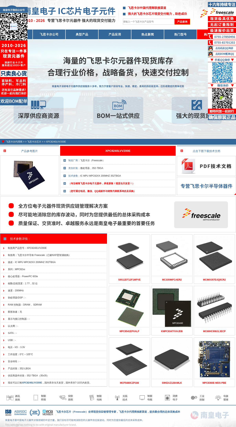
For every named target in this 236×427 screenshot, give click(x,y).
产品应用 (115, 34)
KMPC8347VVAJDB (172, 331)
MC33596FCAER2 (172, 279)
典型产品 (82, 34)
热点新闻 (147, 34)
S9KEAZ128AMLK (172, 383)
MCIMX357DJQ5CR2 (214, 279)
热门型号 (180, 34)
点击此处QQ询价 (224, 48)
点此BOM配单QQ (224, 54)
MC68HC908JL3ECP (214, 331)
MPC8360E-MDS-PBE (214, 383)
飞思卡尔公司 (49, 34)
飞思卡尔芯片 (34, 141)
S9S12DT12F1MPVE (129, 279)
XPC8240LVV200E (56, 141)
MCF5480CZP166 (129, 383)
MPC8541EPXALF (129, 331)
